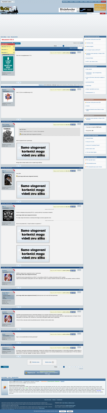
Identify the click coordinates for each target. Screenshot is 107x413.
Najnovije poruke (48, 399)
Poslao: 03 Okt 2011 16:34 (7, 121)
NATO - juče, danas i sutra (91, 156)
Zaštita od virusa (71, 402)
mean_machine (5, 124)
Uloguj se (71, 1)
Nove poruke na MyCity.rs (91, 161)
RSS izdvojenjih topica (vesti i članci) (94, 126)
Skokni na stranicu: (73, 48)
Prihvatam (63, 411)
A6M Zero (6, 46)
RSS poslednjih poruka (91, 123)
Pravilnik (85, 1)
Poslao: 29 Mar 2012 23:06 (7, 203)
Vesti (63, 402)
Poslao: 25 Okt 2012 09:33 (7, 331)
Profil (19, 82)
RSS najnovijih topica (90, 119)
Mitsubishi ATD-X (14, 36)
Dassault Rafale (89, 97)
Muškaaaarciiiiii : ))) (90, 187)
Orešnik (88, 65)
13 (81, 45)
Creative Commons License (70, 405)
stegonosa (4, 347)
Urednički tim (59, 399)
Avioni (9, 36)
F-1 (5, 52)
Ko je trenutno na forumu (8, 379)
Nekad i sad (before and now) (92, 183)
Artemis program (89, 141)
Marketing (103, 1)
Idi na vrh (81, 368)
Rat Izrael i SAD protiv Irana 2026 (93, 62)
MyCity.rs (66, 402)
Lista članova (91, 1)
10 (74, 45)
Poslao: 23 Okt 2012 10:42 (7, 267)
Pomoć (99, 1)
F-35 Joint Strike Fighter (91, 111)
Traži (96, 1)
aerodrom (4, 270)
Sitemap (54, 399)
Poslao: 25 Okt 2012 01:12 (7, 289)
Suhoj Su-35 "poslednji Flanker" (93, 104)
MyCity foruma (41, 408)
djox (3, 170)
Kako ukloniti (89, 164)
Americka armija (89, 137)
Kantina (81, 1)
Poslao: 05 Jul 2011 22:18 (7, 86)
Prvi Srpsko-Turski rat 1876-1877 (93, 144)
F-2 (5, 49)
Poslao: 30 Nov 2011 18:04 (7, 167)
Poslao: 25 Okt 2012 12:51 (7, 344)
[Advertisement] (53, 26)
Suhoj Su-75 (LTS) (90, 101)
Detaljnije (62, 381)
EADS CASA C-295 (90, 108)
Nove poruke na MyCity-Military (92, 131)
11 (77, 45)
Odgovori (17, 43)
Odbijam (70, 411)
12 (79, 45)
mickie (3, 334)
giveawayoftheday (90, 176)
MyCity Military (65, 1)
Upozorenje (88, 180)
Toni (3, 206)
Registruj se (76, 1)
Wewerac (4, 89)
